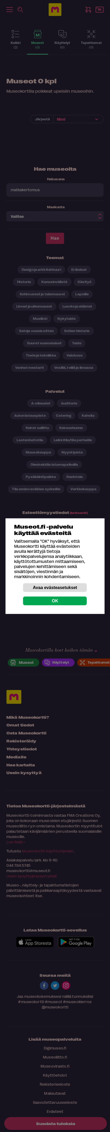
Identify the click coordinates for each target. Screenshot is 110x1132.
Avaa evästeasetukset (55, 587)
